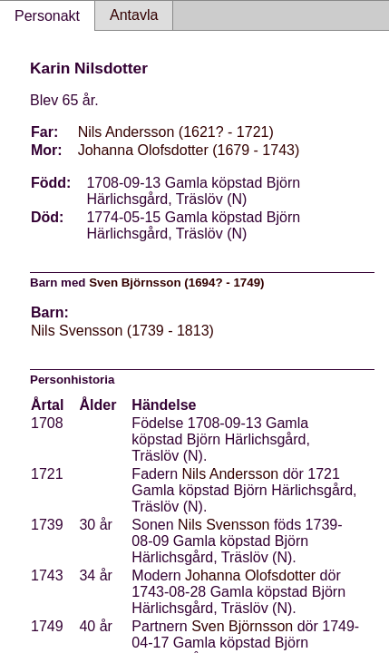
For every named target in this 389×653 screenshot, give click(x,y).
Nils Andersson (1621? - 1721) (176, 132)
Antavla (134, 15)
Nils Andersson (230, 474)
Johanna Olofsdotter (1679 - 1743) (189, 150)
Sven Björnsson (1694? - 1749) (176, 282)
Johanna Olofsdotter (250, 575)
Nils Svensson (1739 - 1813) (122, 330)
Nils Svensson (223, 524)
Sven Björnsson (242, 626)
